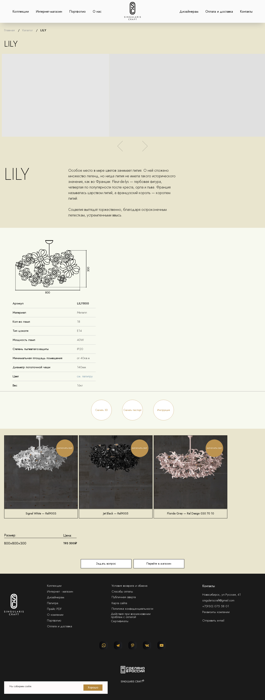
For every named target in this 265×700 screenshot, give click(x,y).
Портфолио (77, 11)
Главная (9, 30)
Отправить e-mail (213, 620)
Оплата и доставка (219, 11)
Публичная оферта (124, 597)
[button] (101, 410)
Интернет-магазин (49, 11)
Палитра (52, 603)
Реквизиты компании (216, 612)
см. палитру (85, 376)
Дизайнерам (188, 11)
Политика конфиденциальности (132, 608)
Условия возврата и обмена (129, 585)
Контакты (246, 11)
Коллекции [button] (20, 11)
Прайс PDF (54, 609)
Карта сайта (119, 603)
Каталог (27, 30)
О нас (97, 11)
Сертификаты (119, 621)
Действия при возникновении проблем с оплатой (131, 615)
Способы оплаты (122, 591)
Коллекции (54, 585)
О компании (55, 614)
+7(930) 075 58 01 (215, 606)
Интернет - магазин (60, 591)
